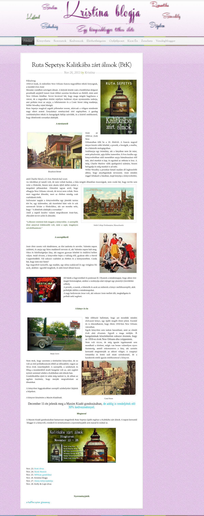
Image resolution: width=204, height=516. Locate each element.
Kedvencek (76, 41)
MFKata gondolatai (43, 474)
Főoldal (27, 41)
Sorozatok (59, 41)
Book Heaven (40, 471)
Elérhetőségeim (96, 41)
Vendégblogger (165, 41)
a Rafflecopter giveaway (38, 502)
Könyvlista (43, 41)
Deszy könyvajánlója (43, 481)
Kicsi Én (133, 41)
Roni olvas (39, 468)
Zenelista (147, 41)
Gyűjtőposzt (116, 41)
